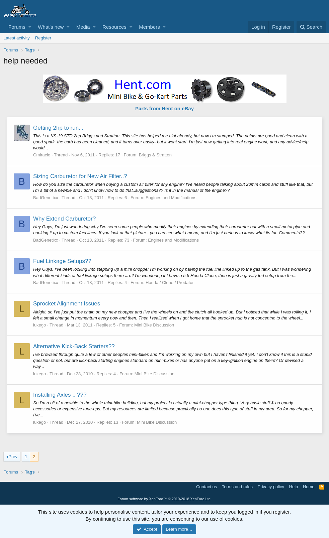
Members (149, 27)
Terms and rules (237, 486)
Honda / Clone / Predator (170, 282)
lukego (39, 324)
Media (83, 27)
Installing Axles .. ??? (60, 395)
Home (309, 486)
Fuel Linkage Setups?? (62, 261)
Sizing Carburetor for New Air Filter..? (80, 176)
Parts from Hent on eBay (164, 108)
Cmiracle (41, 154)
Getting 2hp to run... (58, 128)
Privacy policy (271, 486)
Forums (16, 27)
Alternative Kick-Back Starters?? (74, 346)
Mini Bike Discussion (154, 324)
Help (293, 486)
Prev (12, 456)
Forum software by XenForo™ (164, 499)
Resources (114, 27)
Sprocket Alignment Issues (66, 303)
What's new (51, 27)
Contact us (206, 486)
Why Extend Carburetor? (64, 219)
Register (43, 37)
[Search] (311, 27)
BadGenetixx (45, 197)
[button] (30, 27)
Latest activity (16, 37)
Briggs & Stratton (155, 154)
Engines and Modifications (171, 197)
